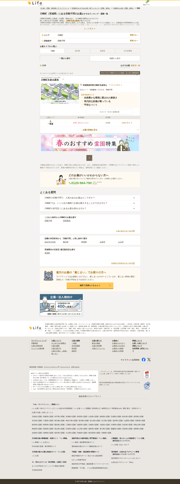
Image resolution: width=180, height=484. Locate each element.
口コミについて (65, 367)
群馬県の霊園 (138, 416)
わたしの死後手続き (79, 460)
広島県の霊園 (71, 429)
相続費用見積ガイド (87, 442)
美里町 (47, 253)
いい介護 (114, 444)
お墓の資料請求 (37, 346)
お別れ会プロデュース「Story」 (123, 462)
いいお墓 (35, 408)
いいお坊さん (45, 442)
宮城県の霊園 (71, 416)
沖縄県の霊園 (106, 433)
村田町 (84, 242)
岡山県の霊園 (59, 429)
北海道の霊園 (37, 416)
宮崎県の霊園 (82, 433)
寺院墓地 (66, 221)
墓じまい (54, 354)
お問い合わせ (75, 367)
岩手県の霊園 (59, 416)
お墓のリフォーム (98, 348)
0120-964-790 (80, 183)
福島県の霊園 (104, 416)
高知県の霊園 (127, 429)
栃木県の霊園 (127, 416)
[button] (109, 112)
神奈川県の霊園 (71, 420)
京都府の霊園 (93, 424)
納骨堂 (74, 351)
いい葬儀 (35, 442)
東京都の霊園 (59, 420)
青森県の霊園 (48, 416)
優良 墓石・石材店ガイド (132, 408)
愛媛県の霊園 (116, 429)
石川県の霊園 (106, 420)
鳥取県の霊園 (37, 429)
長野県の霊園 (140, 420)
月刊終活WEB (37, 470)
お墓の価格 (55, 346)
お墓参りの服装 (117, 348)
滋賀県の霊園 (82, 424)
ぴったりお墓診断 (37, 348)
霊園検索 (34, 343)
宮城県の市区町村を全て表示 (123, 263)
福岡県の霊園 (138, 429)
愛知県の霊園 (59, 424)
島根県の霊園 (48, 429)
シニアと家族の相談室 (56, 466)
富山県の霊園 (95, 420)
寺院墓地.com (116, 408)
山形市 (102, 242)
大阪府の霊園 (104, 424)
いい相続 (75, 442)
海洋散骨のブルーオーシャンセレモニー (126, 458)
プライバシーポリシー (51, 367)
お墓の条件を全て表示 (125, 231)
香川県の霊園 (104, 429)
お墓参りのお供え (118, 346)
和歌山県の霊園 (139, 424)
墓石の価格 (96, 343)
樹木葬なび (96, 408)
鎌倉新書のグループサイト (90, 396)
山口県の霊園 (82, 429)
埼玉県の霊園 (37, 420)
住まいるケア (124, 444)
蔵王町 (66, 242)
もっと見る (90, 28)
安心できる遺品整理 (95, 456)
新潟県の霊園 (83, 420)
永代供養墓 (76, 346)
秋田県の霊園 (82, 416)
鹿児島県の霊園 (94, 433)
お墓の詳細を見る (111, 130)
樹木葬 (74, 348)
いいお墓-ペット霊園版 (82, 408)
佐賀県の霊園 (37, 433)
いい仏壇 (35, 456)
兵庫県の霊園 (116, 424)
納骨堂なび (106, 408)
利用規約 (40, 367)
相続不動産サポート (79, 456)
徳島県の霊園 (93, 429)
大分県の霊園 (71, 433)
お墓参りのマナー (118, 343)
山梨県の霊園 (129, 420)
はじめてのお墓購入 (58, 343)
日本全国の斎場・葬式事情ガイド (44, 446)
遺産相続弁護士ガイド (80, 446)
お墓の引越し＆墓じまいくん (42, 412)
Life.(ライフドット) (47, 408)
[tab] (65, 58)
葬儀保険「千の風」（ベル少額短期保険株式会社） (90, 468)
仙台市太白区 (50, 242)
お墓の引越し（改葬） (59, 351)
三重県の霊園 (71, 424)
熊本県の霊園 (59, 433)
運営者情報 (32, 367)
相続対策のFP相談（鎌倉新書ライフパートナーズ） (91, 464)
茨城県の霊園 (116, 416)
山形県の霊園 (93, 416)
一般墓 (52, 51)
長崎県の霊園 (48, 433)
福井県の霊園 (117, 420)
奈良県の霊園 (127, 424)
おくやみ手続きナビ (39, 466)
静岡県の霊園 (48, 424)
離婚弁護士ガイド (95, 446)
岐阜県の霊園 (37, 424)
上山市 (121, 242)
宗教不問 (48, 221)
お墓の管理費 (97, 346)
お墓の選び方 (56, 348)
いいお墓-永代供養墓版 (63, 408)
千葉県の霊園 (48, 420)
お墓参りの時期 (117, 351)
